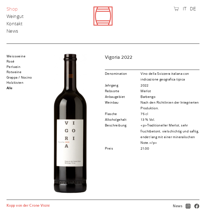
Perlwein (13, 67)
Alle (10, 88)
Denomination (116, 74)
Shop (13, 9)
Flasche (111, 114)
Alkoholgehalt (115, 119)
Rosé (11, 61)
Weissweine (16, 56)
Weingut (15, 16)
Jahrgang (111, 85)
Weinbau (112, 102)
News (12, 31)
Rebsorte (112, 91)
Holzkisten (15, 82)
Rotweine (14, 72)
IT (185, 9)
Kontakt (15, 24)
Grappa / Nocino (19, 77)
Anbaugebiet (115, 97)
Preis (109, 148)
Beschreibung (116, 125)
